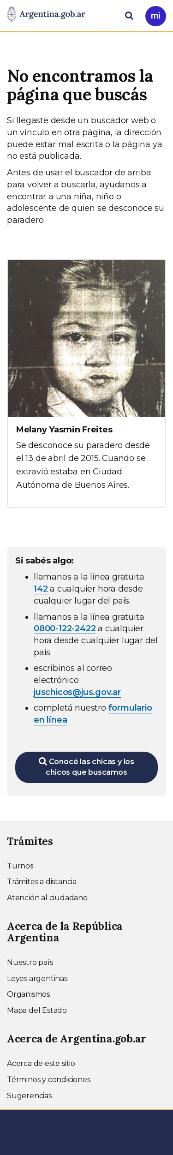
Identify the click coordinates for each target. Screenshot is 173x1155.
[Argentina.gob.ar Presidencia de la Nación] (46, 15)
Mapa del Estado (37, 1010)
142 (41, 589)
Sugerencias (29, 1095)
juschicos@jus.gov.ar (77, 692)
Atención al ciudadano (47, 897)
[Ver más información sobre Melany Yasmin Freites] (86, 383)
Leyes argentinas (37, 978)
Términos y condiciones (48, 1079)
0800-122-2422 (64, 628)
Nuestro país (30, 962)
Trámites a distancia (42, 881)
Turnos (20, 866)
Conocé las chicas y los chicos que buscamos (86, 767)
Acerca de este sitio (41, 1063)
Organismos (28, 994)
